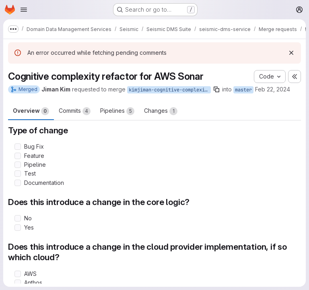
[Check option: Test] (17, 173)
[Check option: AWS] (17, 274)
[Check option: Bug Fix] (17, 146)
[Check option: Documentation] (17, 183)
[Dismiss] (291, 53)
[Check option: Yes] (17, 227)
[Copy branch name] (216, 89)
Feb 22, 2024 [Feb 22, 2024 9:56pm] (272, 89)
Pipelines (117, 111)
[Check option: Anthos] (17, 283)
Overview (31, 111)
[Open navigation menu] (23, 9)
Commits (75, 111)
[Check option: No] (17, 218)
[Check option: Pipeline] (17, 165)
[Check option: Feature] (17, 156)
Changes (160, 111)
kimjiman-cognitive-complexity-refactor (170, 90)
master (243, 90)
